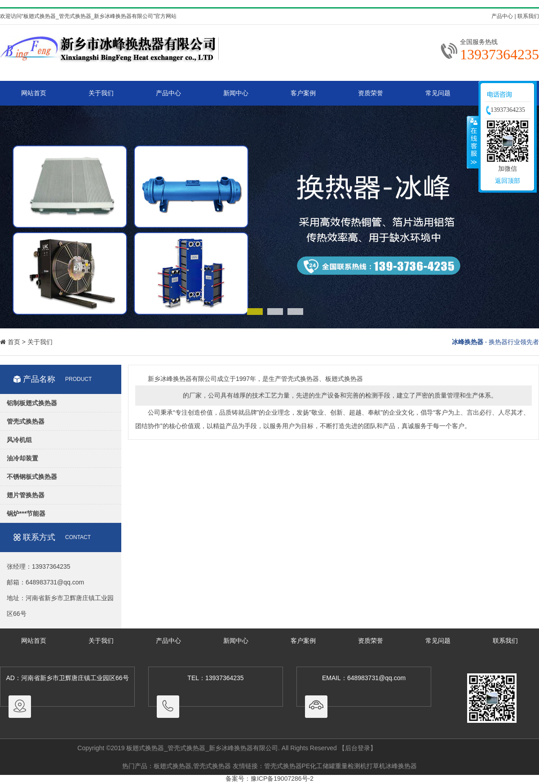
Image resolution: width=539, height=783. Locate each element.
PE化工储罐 (319, 766)
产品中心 (502, 16)
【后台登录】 (357, 748)
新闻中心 (235, 93)
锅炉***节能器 (26, 513)
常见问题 (438, 93)
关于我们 (101, 93)
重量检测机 (351, 766)
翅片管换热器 (25, 495)
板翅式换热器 (172, 766)
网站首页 (33, 93)
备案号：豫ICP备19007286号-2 (269, 778)
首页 (14, 341)
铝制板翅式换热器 (32, 403)
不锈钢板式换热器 (32, 476)
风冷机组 (19, 439)
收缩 (473, 141)
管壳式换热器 (25, 421)
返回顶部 (507, 180)
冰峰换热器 (401, 766)
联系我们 (528, 16)
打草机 (376, 766)
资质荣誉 (370, 93)
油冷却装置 (22, 458)
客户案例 (303, 93)
